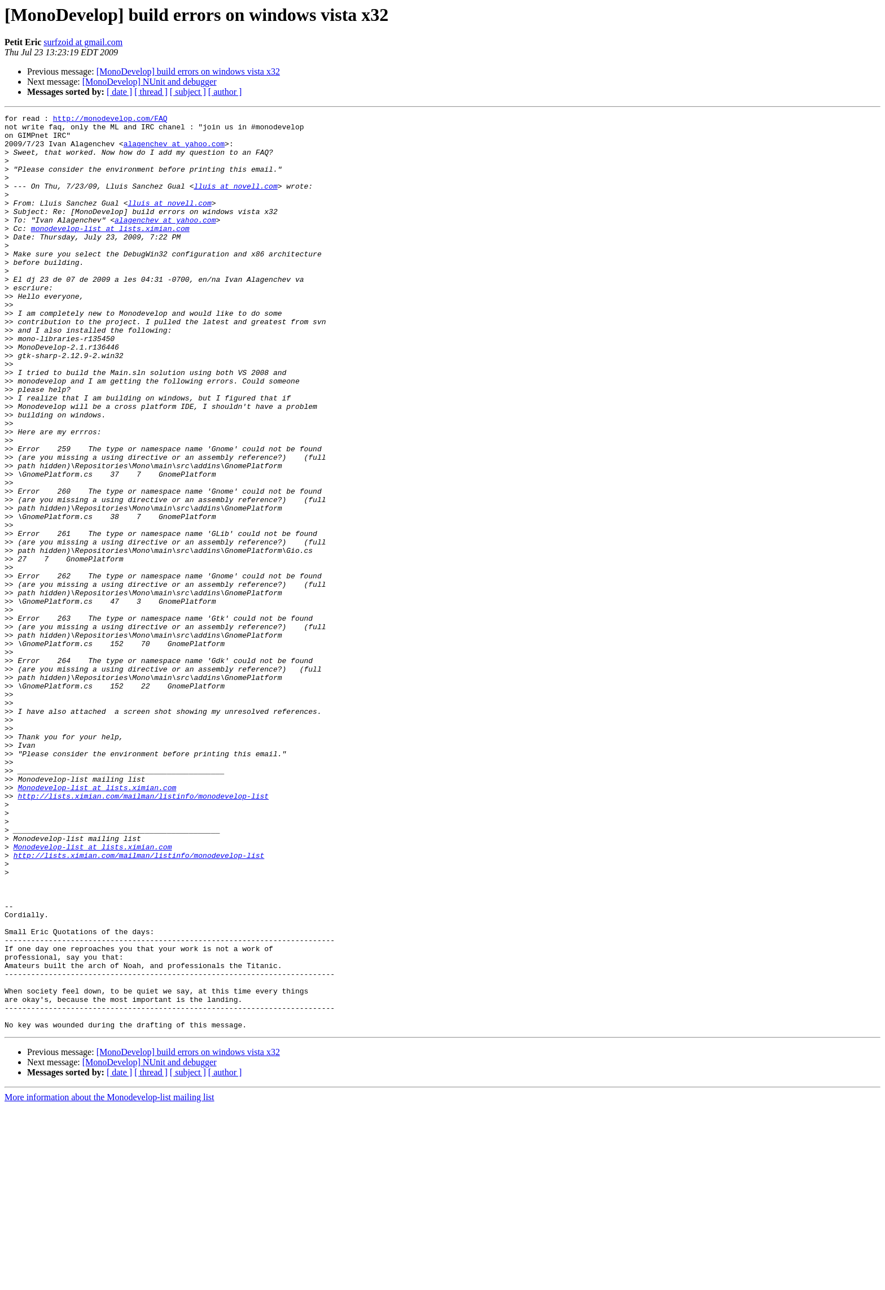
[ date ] (119, 92)
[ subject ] (188, 92)
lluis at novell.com (235, 201)
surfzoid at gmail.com (82, 42)
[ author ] (225, 92)
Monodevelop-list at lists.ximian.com (96, 923)
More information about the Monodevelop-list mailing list (109, 1280)
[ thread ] (151, 92)
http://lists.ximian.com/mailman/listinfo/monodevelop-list (143, 933)
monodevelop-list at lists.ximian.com (110, 252)
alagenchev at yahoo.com (174, 150)
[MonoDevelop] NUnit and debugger (149, 81)
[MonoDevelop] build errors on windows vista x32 (188, 71)
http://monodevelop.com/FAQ (110, 120)
